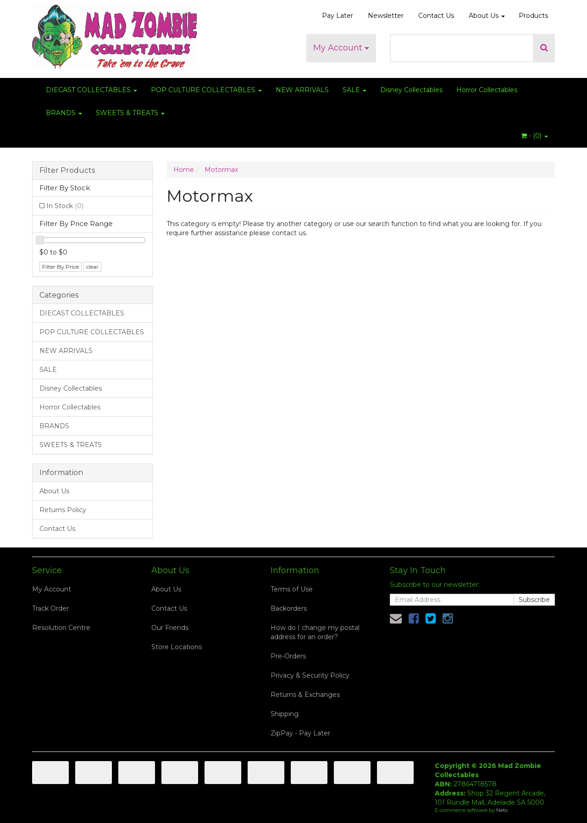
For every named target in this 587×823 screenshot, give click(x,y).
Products (533, 15)
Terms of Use (292, 589)
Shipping (285, 714)
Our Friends (169, 628)
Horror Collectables (486, 90)
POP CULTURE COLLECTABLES (206, 90)
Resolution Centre (61, 628)
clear (92, 266)
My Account (341, 48)
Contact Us (436, 15)
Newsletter (386, 15)
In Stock (64, 206)
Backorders (289, 608)
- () (534, 136)
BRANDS (64, 113)
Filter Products (67, 170)
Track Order (50, 608)
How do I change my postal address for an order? (315, 632)
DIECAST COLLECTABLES (91, 90)
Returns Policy (62, 510)
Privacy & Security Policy (310, 675)
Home (183, 170)
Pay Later (337, 15)
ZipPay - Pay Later (300, 733)
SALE (354, 90)
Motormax (221, 170)
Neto (502, 810)
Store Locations (176, 647)
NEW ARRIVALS (302, 90)
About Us (487, 15)
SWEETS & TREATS (130, 113)
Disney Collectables (411, 90)
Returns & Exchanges (305, 694)
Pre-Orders (288, 656)
